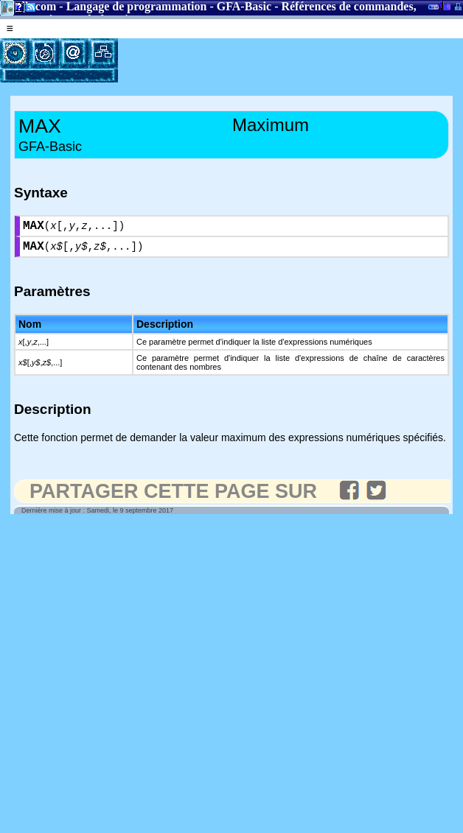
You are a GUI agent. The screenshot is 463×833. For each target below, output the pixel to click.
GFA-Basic (244, 6)
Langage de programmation (136, 6)
